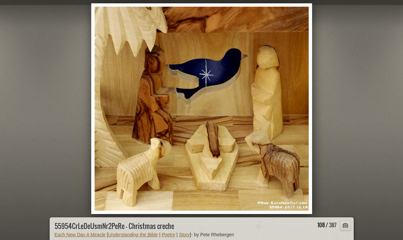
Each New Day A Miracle (80, 234)
